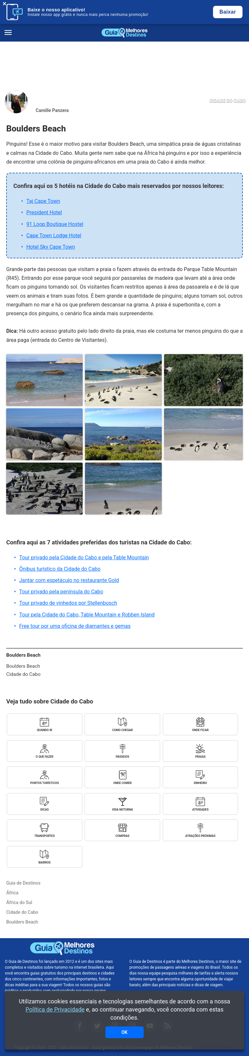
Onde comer (122, 783)
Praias (200, 756)
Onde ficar (200, 730)
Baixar (227, 12)
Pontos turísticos (44, 783)
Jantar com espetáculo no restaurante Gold (69, 580)
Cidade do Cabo (227, 100)
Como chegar (122, 730)
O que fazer (44, 756)
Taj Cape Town (43, 201)
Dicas (44, 809)
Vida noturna (122, 809)
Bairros (45, 862)
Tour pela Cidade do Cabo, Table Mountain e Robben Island (87, 615)
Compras (122, 836)
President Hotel (44, 212)
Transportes (44, 836)
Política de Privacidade (55, 1009)
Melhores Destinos (186, 948)
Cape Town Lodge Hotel (53, 235)
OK (125, 1032)
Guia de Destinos (124, 33)
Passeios (122, 756)
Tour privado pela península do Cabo (61, 592)
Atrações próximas (200, 836)
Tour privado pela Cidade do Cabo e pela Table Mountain (84, 557)
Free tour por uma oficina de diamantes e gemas (75, 626)
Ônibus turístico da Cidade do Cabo (60, 569)
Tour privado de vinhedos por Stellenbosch (68, 603)
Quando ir (44, 730)
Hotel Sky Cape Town (50, 247)
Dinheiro (200, 783)
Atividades (200, 809)
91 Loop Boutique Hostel (54, 224)
